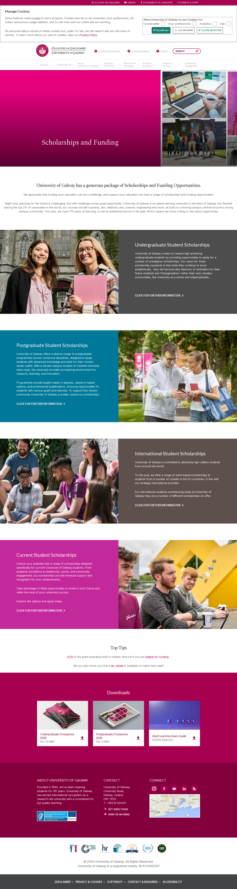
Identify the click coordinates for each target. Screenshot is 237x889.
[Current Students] (138, 52)
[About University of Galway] (88, 65)
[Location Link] (174, 815)
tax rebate (117, 665)
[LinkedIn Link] (184, 788)
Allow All (162, 30)
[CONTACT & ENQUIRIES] (145, 882)
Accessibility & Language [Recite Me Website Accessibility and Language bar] (156, 2)
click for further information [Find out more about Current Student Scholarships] (39, 610)
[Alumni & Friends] (171, 65)
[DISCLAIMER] (65, 882)
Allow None (185, 30)
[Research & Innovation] (130, 65)
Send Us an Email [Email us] (119, 814)
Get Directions (118, 809)
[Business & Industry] (150, 65)
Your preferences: (179, 23)
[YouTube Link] (174, 788)
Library (132, 2)
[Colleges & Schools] (111, 65)
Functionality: (151, 23)
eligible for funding (157, 656)
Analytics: (205, 23)
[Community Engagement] (191, 65)
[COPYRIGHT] (117, 882)
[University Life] (64, 65)
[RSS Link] (194, 788)
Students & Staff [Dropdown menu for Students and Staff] (188, 2)
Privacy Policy (88, 35)
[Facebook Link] (164, 788)
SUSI (70, 656)
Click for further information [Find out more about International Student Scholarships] (158, 505)
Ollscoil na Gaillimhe (107, 2)
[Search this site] (197, 51)
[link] (73, 848)
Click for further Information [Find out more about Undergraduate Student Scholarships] (158, 295)
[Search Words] (187, 51)
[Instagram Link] (154, 788)
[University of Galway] (61, 50)
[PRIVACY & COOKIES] (91, 882)
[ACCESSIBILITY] (172, 882)
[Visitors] (162, 52)
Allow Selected (211, 30)
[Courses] (45, 65)
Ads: (222, 23)
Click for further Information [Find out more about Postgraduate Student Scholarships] (39, 403)
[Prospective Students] (107, 52)
